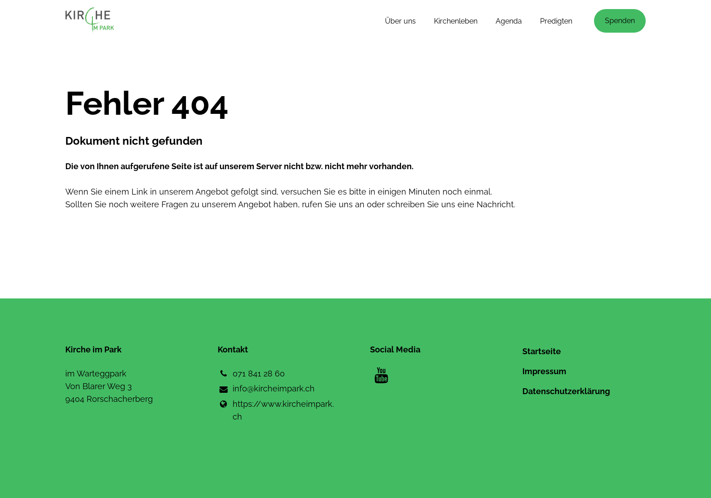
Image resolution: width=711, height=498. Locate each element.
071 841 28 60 (251, 373)
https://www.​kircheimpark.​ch (276, 410)
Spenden (620, 20)
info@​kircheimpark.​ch (266, 389)
